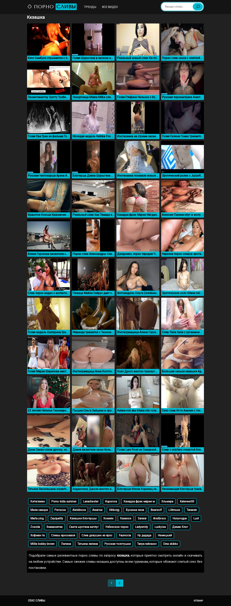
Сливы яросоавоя (63, 535)
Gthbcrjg (114, 510)
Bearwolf (156, 510)
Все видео (110, 7)
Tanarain (192, 510)
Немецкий (165, 535)
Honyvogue (180, 518)
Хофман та (37, 535)
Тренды (90, 7)
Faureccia (125, 535)
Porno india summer (64, 501)
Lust (196, 518)
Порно (52, 6)
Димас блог (180, 527)
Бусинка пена (135, 510)
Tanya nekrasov (147, 544)
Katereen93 (187, 501)
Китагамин (37, 501)
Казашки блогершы (83, 518)
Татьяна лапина (87, 544)
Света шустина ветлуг (84, 527)
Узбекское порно (116, 527)
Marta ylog (37, 518)
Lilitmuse (174, 510)
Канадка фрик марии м (139, 501)
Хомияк (108, 518)
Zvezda (35, 527)
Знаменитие (54, 527)
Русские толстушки (117, 544)
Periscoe (60, 510)
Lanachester (91, 501)
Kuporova (111, 501)
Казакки (125, 518)
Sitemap (198, 600)
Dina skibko (170, 544)
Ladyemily (141, 527)
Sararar (142, 518)
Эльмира (167, 501)
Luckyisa (160, 527)
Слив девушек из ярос (97, 535)
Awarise (97, 510)
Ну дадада (144, 535)
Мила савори (39, 510)
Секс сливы (36, 600)
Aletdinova (79, 510)
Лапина (66, 544)
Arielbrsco (159, 518)
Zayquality (56, 518)
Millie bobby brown (42, 544)
